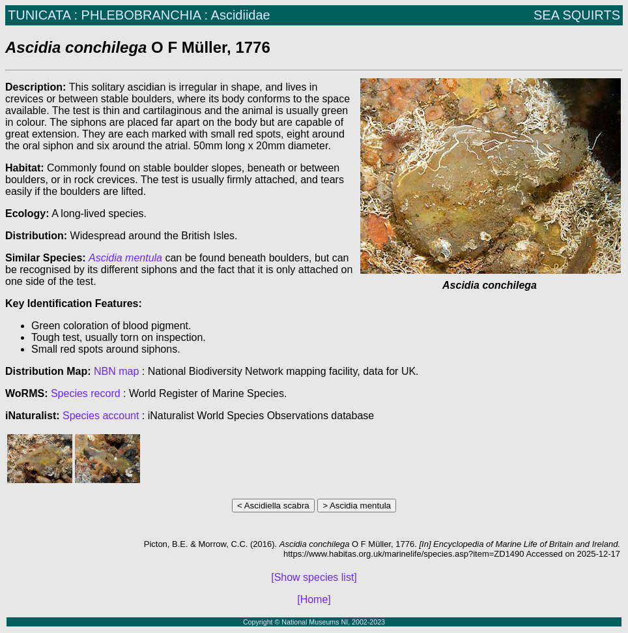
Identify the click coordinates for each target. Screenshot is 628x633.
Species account (101, 415)
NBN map (118, 371)
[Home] (314, 599)
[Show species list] (314, 577)
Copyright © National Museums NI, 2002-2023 (314, 622)
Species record (86, 393)
